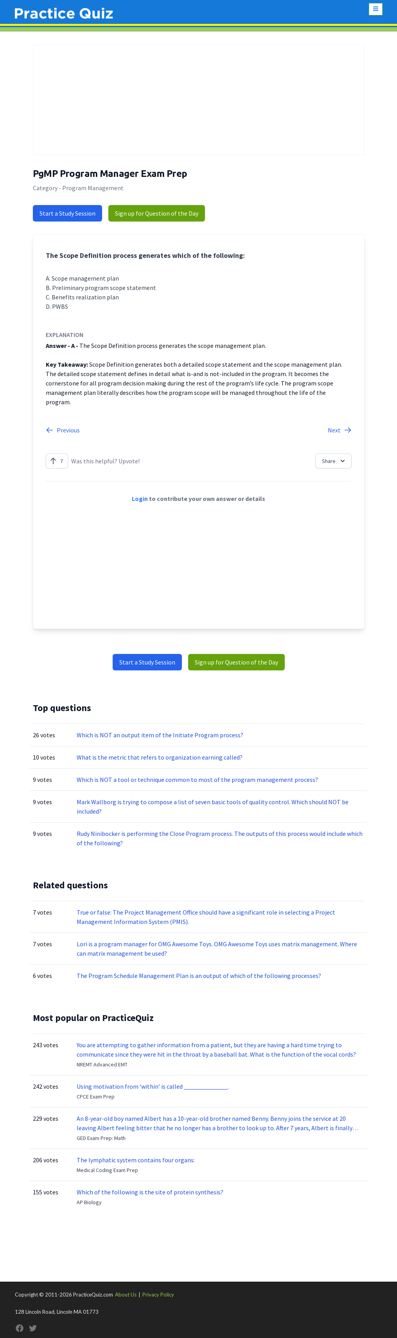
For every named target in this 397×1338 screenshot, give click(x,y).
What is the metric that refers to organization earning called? (160, 757)
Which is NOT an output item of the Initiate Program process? (160, 735)
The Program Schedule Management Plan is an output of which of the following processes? (199, 976)
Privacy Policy (158, 1294)
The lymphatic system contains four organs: (136, 1160)
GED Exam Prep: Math (101, 1138)
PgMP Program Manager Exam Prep (110, 173)
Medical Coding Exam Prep (107, 1170)
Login (140, 498)
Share (334, 461)
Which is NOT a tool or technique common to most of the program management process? (197, 779)
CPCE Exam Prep (96, 1096)
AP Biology (89, 1202)
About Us (126, 1294)
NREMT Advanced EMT (102, 1064)
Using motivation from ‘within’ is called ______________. (153, 1086)
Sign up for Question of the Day (156, 213)
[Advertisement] (198, 100)
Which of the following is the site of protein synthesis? (150, 1192)
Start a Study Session (67, 213)
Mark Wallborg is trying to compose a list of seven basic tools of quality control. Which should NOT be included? (212, 806)
